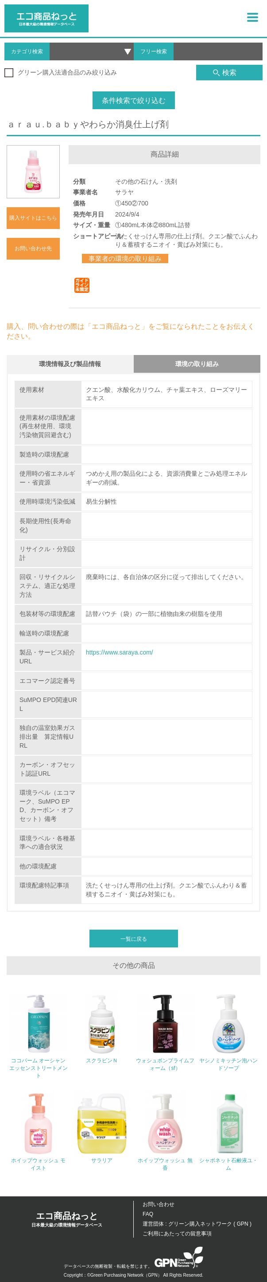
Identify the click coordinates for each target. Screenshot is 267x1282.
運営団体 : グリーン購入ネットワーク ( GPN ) (197, 1224)
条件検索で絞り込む (134, 100)
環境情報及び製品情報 (70, 363)
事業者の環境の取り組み (125, 258)
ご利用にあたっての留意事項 (177, 1234)
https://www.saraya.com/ (119, 652)
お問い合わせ (158, 1204)
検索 (224, 72)
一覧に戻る (133, 939)
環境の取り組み (197, 363)
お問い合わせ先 (33, 248)
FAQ (148, 1214)
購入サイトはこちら (33, 218)
